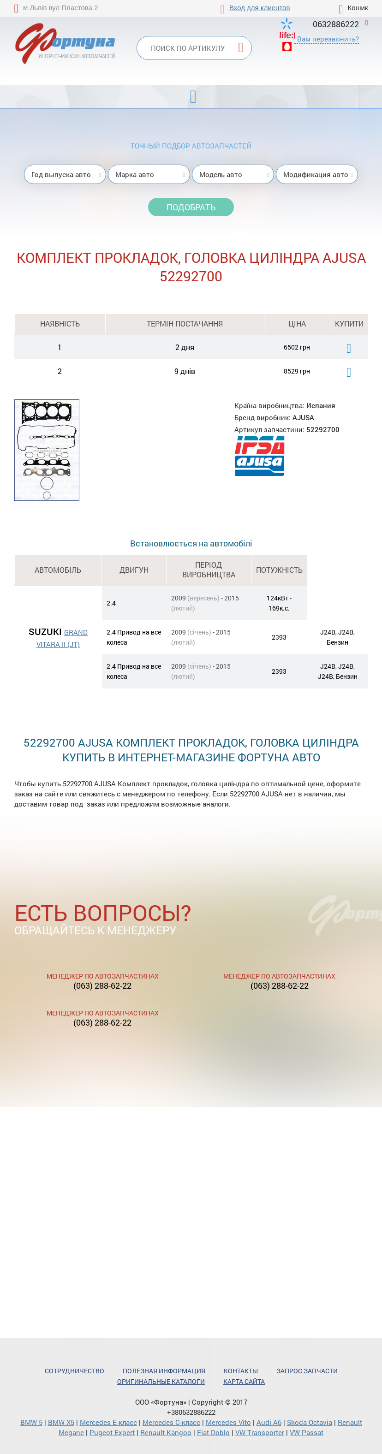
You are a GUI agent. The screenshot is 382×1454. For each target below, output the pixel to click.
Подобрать (191, 207)
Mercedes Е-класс (108, 1422)
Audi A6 (269, 1422)
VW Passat (306, 1432)
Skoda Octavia (309, 1422)
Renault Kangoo (165, 1432)
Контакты (241, 1370)
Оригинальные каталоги (161, 1381)
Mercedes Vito (228, 1422)
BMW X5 (61, 1422)
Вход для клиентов (259, 8)
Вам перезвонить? (328, 38)
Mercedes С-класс (171, 1422)
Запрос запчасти (307, 1370)
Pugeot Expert (112, 1432)
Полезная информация (164, 1370)
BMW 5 (31, 1422)
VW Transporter (259, 1432)
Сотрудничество (74, 1370)
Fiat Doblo (213, 1432)
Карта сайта (244, 1381)
